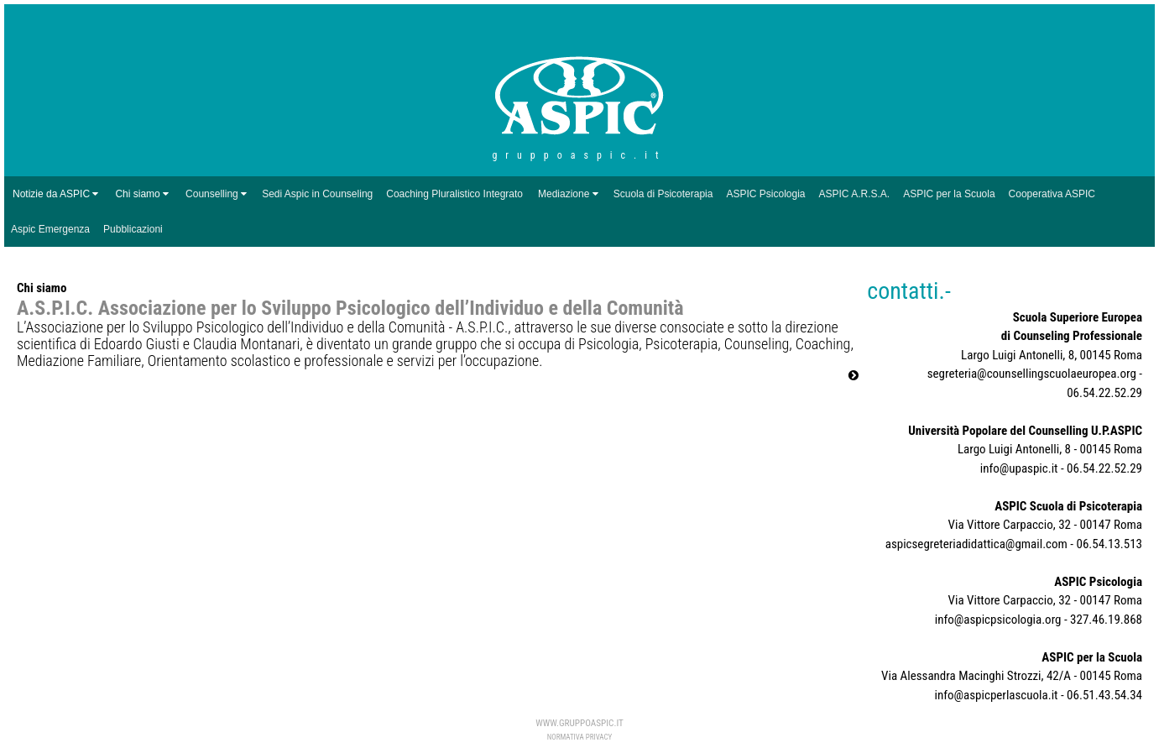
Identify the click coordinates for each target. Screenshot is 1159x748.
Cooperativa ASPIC (1052, 194)
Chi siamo (142, 194)
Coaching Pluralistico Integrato (454, 194)
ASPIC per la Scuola (949, 194)
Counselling (211, 194)
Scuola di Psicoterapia (663, 194)
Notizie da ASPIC (55, 194)
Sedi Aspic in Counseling (317, 194)
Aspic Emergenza (50, 229)
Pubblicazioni (133, 229)
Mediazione (563, 194)
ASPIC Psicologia (765, 194)
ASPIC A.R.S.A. (854, 194)
